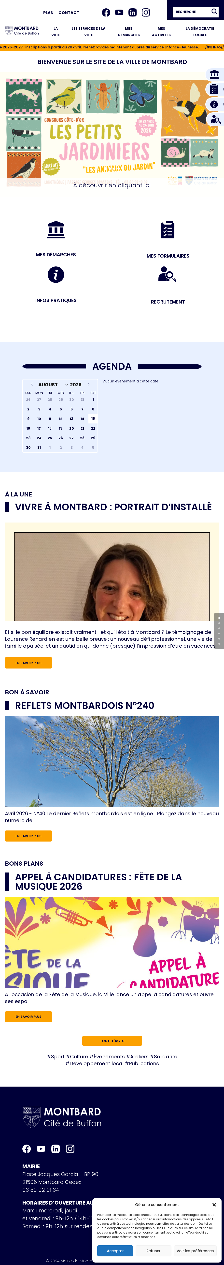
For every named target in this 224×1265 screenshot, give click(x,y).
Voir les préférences (195, 1250)
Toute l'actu (112, 1040)
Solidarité (165, 1056)
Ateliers (139, 1056)
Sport (58, 1056)
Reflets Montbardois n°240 (84, 705)
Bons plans (24, 864)
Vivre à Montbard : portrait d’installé (113, 506)
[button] (214, 1204)
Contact (68, 12)
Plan (48, 12)
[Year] (77, 384)
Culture (79, 1056)
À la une (18, 494)
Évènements (109, 1056)
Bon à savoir (27, 692)
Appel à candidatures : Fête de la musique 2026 (98, 882)
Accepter (115, 1250)
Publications (144, 1063)
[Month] (52, 384)
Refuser (153, 1250)
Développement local (97, 1063)
